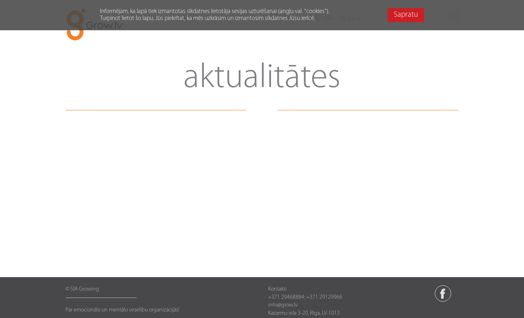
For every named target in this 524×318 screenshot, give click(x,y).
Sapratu (406, 15)
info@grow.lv (283, 305)
